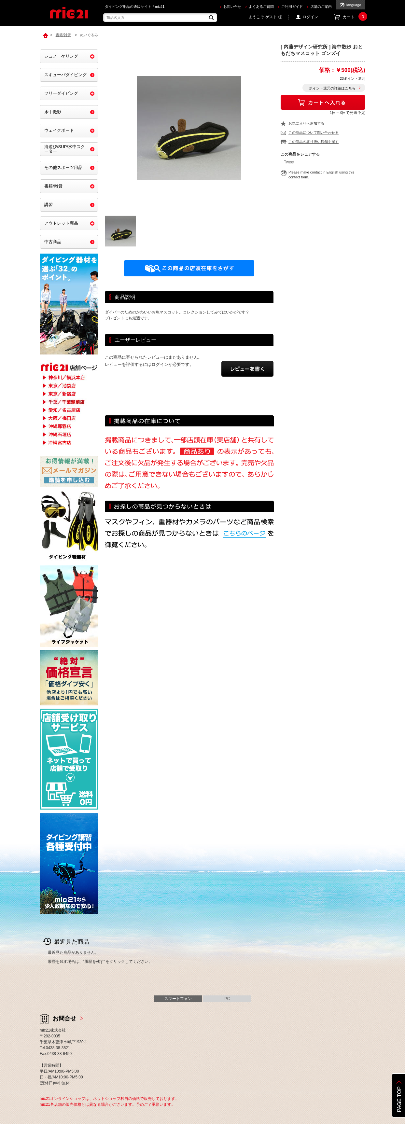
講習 (48, 204)
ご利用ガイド (292, 6)
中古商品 (52, 241)
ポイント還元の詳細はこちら (332, 88)
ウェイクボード (59, 130)
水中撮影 (52, 111)
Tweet (289, 162)
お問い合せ (232, 6)
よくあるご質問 (261, 6)
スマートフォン (178, 998)
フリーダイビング (61, 93)
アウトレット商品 (61, 223)
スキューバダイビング (65, 74)
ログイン (310, 17)
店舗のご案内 (321, 6)
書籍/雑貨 (53, 186)
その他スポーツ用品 (63, 167)
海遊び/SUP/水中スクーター (64, 149)
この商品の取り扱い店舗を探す (313, 142)
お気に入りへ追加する (306, 123)
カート (354, 17)
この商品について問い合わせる (313, 132)
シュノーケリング (61, 56)
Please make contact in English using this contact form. (321, 174)
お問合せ (64, 1018)
